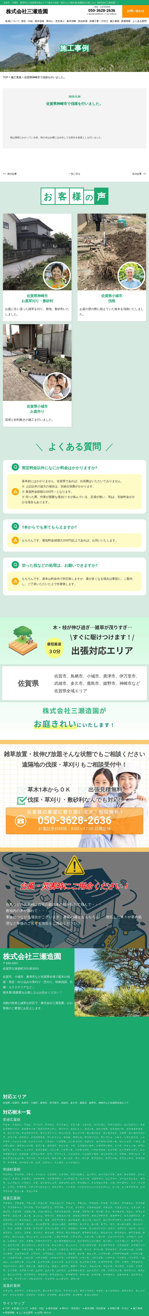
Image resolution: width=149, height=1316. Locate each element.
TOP (7, 1288)
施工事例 (114, 21)
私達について (12, 21)
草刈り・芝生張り (55, 21)
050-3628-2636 (101, 10)
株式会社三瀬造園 (71, 1312)
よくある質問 (140, 21)
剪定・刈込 (27, 21)
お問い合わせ (44, 1292)
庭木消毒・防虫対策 (77, 21)
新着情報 (126, 21)
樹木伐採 (39, 21)
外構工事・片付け (98, 21)
